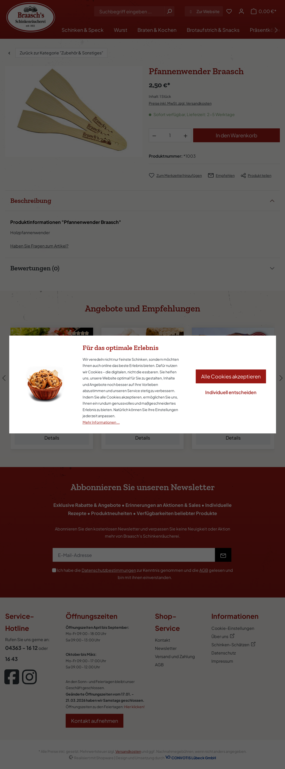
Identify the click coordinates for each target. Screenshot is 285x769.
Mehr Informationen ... (101, 422)
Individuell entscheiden (231, 392)
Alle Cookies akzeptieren (231, 376)
